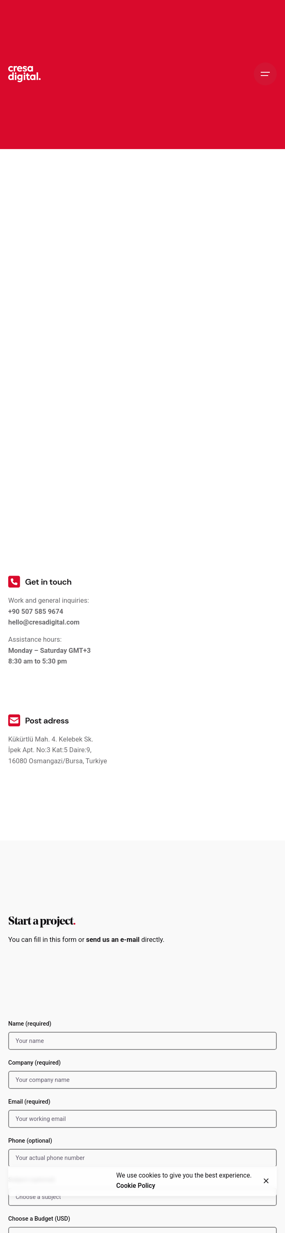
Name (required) (142, 1035)
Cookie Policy (135, 1186)
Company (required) (142, 1074)
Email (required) (142, 1113)
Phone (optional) (142, 1152)
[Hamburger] (265, 73)
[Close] (266, 1181)
